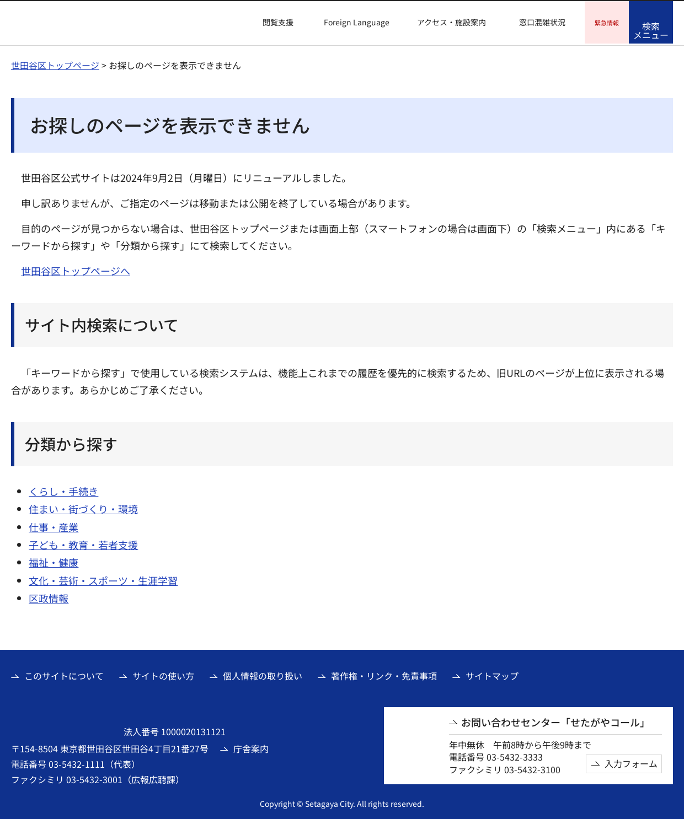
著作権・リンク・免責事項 (384, 674)
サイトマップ (492, 674)
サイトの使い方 (163, 674)
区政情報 (48, 596)
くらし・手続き (63, 489)
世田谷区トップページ (55, 63)
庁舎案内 (251, 747)
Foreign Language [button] (356, 22)
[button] (271, 22)
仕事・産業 (53, 525)
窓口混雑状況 (542, 22)
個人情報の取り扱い (262, 674)
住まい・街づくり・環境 (83, 507)
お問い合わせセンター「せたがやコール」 (555, 721)
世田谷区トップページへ (75, 269)
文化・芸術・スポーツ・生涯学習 (103, 579)
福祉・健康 (53, 560)
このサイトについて (64, 674)
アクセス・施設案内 (451, 22)
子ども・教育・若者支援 (83, 543)
